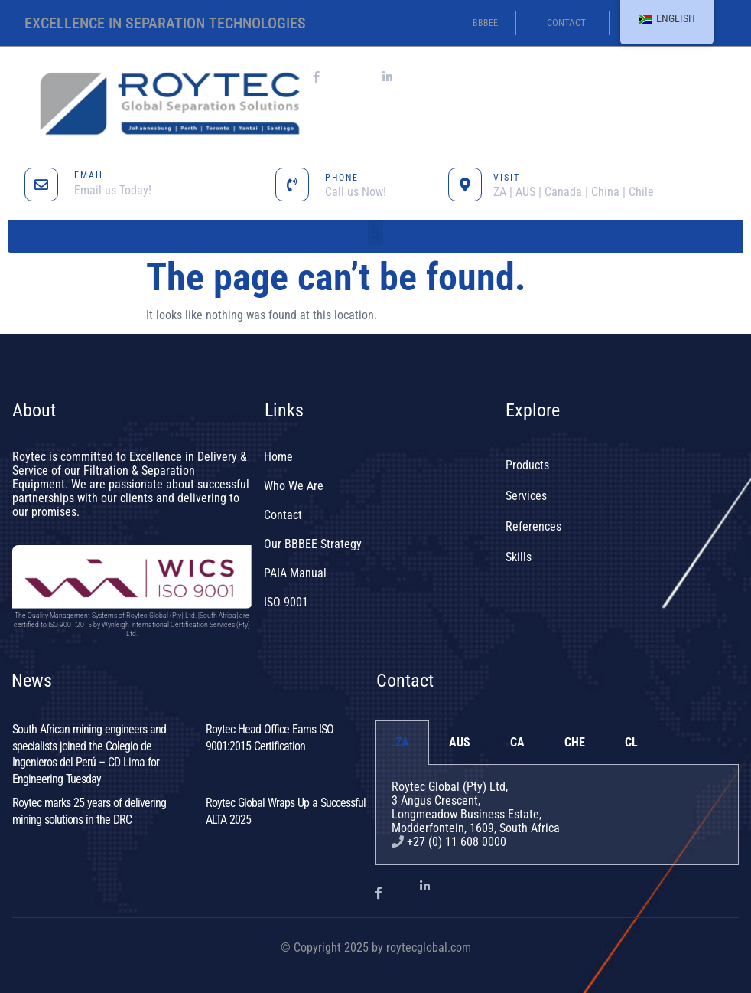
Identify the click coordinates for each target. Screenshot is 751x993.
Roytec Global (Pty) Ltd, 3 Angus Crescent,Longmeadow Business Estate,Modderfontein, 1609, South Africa (476, 807)
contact (566, 22)
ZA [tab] (402, 742)
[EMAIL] (41, 184)
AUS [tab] (459, 742)
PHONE (342, 177)
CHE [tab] (574, 742)
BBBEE (485, 23)
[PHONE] (292, 184)
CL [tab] (631, 742)
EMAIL (90, 175)
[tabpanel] (557, 815)
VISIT (506, 177)
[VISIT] (465, 184)
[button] (375, 232)
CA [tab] (517, 742)
